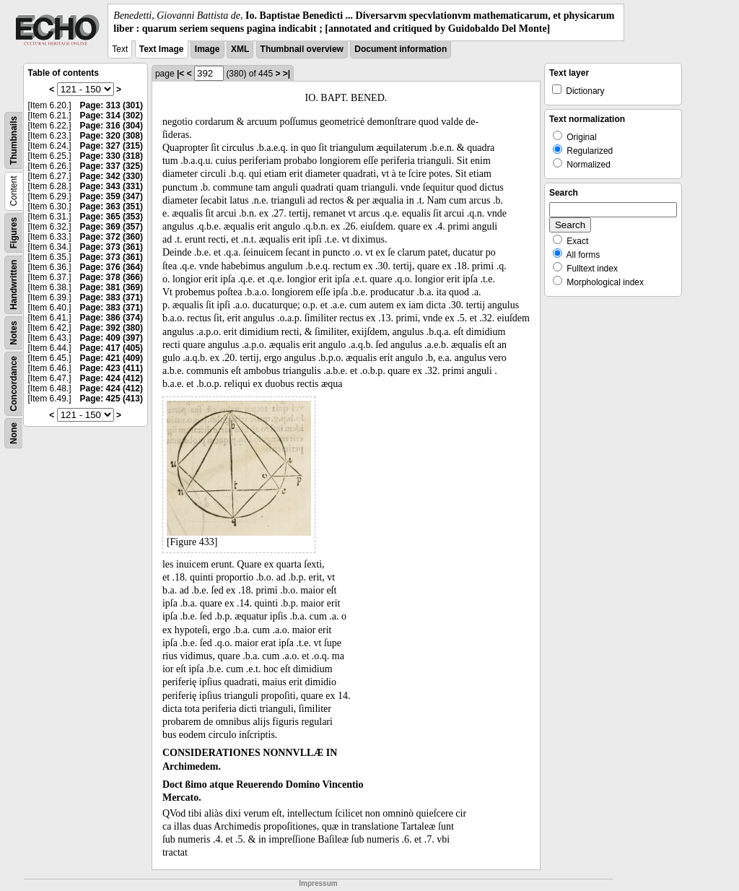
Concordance (14, 384)
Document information (400, 49)
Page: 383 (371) (111, 297)
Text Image (161, 49)
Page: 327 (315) (111, 146)
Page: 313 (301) (111, 105)
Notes (14, 333)
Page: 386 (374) (111, 318)
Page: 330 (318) (111, 156)
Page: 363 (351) (111, 206)
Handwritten (14, 285)
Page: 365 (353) (111, 217)
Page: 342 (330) (111, 176)
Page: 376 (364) (111, 267)
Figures (14, 232)
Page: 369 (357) (111, 227)
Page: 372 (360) (111, 237)
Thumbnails (14, 140)
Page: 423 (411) (111, 368)
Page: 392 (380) (111, 328)
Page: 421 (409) (111, 358)
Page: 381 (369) (111, 287)
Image (207, 49)
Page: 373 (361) (111, 247)
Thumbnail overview (302, 49)
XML (240, 49)
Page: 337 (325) (111, 166)
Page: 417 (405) (111, 348)
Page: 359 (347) (111, 196)
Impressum (318, 883)
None (14, 433)
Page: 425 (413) (111, 399)
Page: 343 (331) (111, 186)
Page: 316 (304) (111, 126)
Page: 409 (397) (111, 338)
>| (286, 74)
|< (180, 74)
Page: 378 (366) (111, 277)
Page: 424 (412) (111, 378)
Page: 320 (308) (111, 136)
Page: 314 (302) (111, 115)
